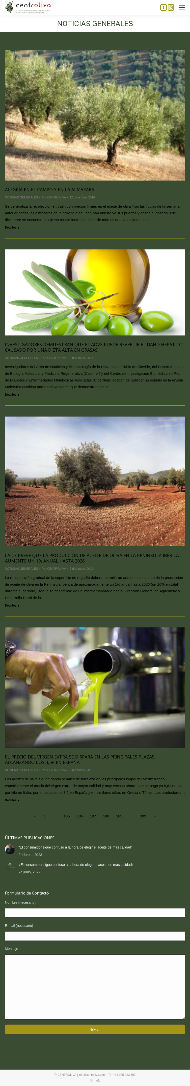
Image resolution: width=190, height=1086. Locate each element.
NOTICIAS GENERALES (21, 197)
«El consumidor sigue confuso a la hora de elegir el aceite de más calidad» (76, 865)
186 (80, 816)
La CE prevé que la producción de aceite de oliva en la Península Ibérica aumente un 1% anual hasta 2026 (92, 558)
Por (54, 197)
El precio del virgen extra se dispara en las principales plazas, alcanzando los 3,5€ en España (80, 759)
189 (119, 816)
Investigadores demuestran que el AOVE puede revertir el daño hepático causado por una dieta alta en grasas (94, 347)
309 (143, 816)
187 (93, 816)
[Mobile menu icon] (182, 7)
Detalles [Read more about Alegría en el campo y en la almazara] (10, 227)
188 (106, 816)
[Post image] (10, 849)
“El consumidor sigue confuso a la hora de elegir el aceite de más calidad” (75, 847)
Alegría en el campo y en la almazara (49, 189)
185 (67, 816)
